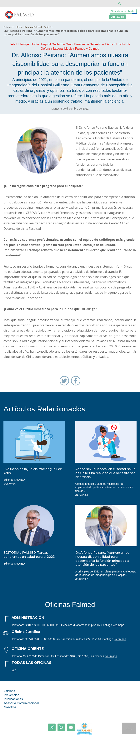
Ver (14, 670)
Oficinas (9, 691)
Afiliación (117, 16)
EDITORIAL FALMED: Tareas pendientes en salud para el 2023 (29, 555)
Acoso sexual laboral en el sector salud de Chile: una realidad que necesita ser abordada (105, 473)
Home (19, 27)
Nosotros (10, 707)
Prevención (11, 695)
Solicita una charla (122, 11)
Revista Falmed (33, 27)
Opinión (48, 27)
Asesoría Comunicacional (21, 703)
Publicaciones (13, 699)
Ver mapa (118, 625)
